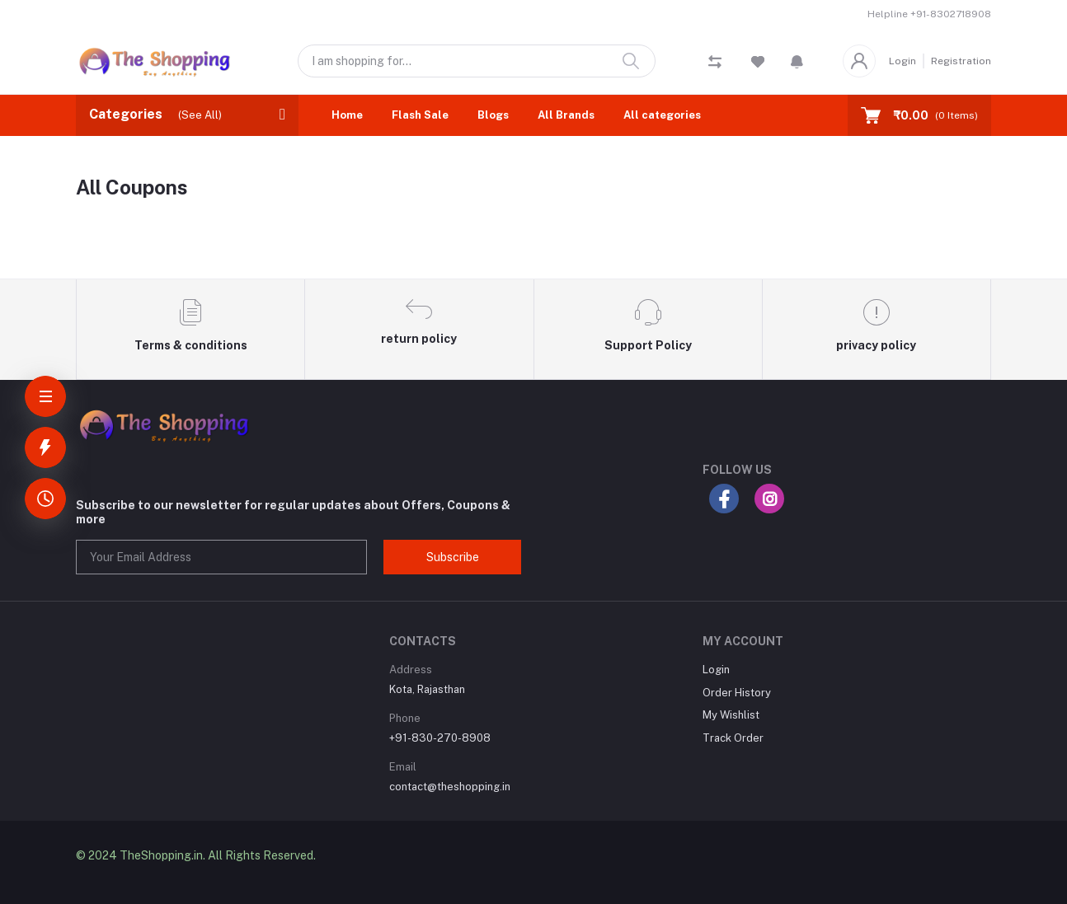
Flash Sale (420, 115)
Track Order (733, 738)
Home (347, 115)
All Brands (566, 115)
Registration (961, 61)
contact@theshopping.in (449, 786)
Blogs (493, 115)
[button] (797, 61)
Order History (737, 692)
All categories (662, 115)
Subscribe (452, 557)
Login (902, 61)
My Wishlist (731, 715)
